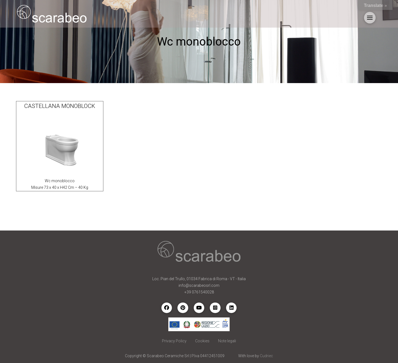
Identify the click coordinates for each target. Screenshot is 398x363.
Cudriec (266, 356)
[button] (370, 17)
